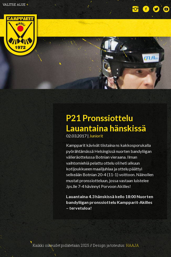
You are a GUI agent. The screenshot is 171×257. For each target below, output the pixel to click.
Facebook (146, 9)
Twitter (156, 9)
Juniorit (96, 135)
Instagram (135, 9)
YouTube (166, 9)
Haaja (132, 245)
